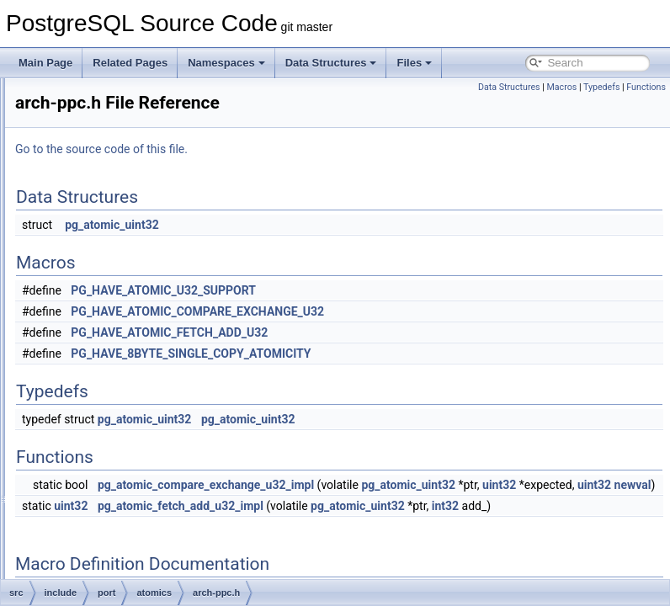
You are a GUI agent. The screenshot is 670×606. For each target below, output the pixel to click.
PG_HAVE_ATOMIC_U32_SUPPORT (373, 290)
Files (414, 62)
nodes (96, 188)
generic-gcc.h (139, 392)
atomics (113, 300)
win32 (109, 448)
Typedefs (601, 87)
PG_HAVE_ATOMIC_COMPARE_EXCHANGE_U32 (407, 311)
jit (86, 114)
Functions (646, 87)
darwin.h (115, 522)
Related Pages (130, 62)
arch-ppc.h (133, 337)
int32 (321, 543)
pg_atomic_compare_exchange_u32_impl (416, 485)
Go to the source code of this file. (312, 149)
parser (96, 225)
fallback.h (130, 374)
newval (579, 503)
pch (90, 262)
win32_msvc (124, 466)
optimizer (103, 207)
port (91, 281)
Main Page (45, 62)
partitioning (107, 244)
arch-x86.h (133, 355)
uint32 (446, 503)
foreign (98, 96)
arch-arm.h (133, 318)
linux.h (110, 559)
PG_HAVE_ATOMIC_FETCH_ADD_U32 (379, 332)
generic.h (130, 429)
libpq (93, 151)
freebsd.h (117, 540)
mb (89, 170)
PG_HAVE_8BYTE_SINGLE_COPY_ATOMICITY (401, 353)
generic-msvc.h (143, 411)
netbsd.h (115, 577)
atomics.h (117, 485)
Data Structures (331, 62)
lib (87, 133)
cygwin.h (116, 503)
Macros (561, 87)
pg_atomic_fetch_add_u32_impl (391, 524)
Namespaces (226, 62)
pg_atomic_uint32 (322, 224)
